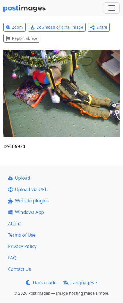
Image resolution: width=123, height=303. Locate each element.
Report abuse (21, 38)
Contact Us (19, 269)
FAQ (12, 258)
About (14, 223)
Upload (19, 178)
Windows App (26, 212)
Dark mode (41, 282)
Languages (78, 282)
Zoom (14, 27)
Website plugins (28, 201)
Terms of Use (22, 235)
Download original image (56, 27)
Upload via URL (27, 189)
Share (98, 27)
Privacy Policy (22, 246)
